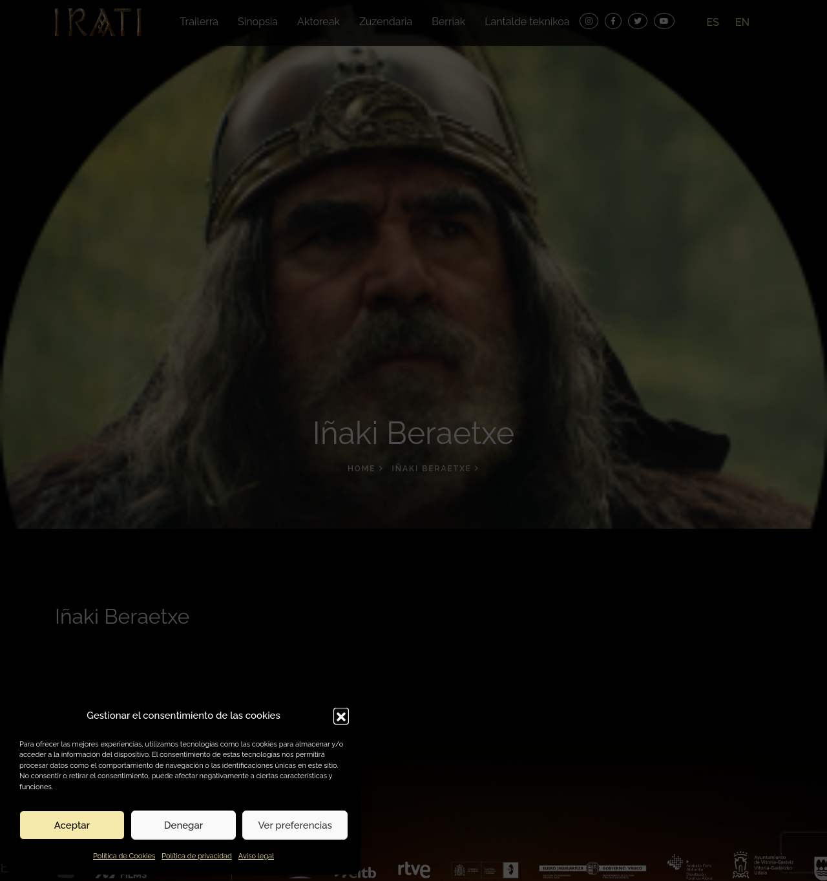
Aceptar (72, 825)
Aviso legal (256, 856)
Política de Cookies (124, 856)
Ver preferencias (295, 825)
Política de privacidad (197, 856)
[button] (341, 715)
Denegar (183, 825)
